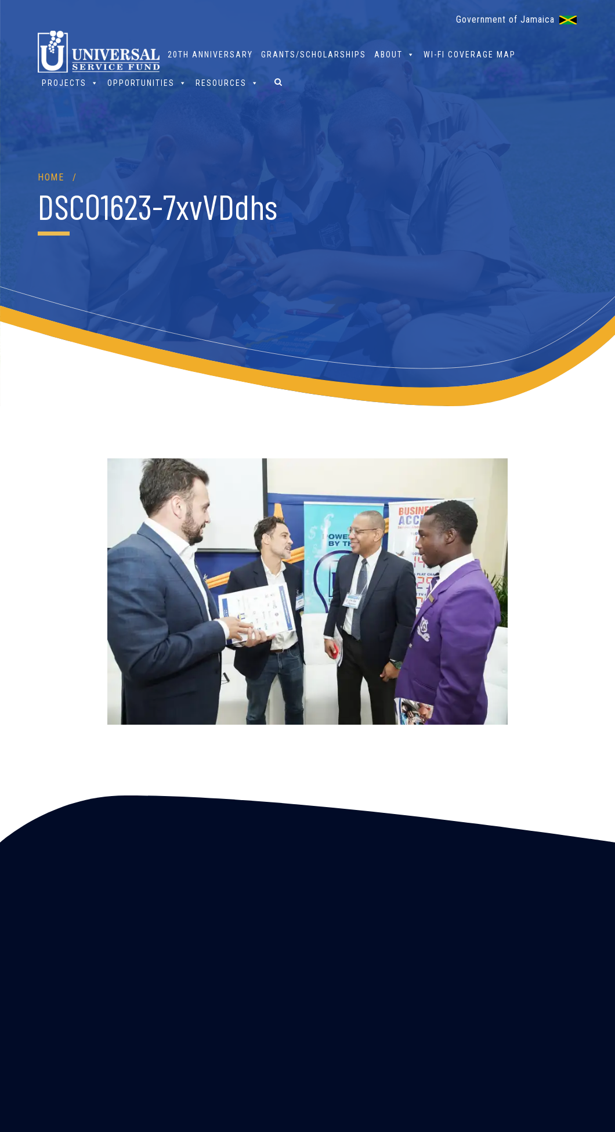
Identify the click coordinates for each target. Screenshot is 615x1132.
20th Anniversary (210, 54)
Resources (227, 83)
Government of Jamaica (505, 19)
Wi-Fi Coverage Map (470, 54)
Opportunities (147, 83)
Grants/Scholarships (313, 54)
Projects (70, 83)
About (394, 54)
